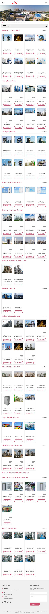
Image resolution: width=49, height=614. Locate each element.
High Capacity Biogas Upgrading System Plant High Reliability (30, 438)
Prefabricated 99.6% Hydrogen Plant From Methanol (7, 253)
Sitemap (10, 611)
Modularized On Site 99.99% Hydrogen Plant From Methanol (30, 253)
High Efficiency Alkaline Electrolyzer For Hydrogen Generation (30, 498)
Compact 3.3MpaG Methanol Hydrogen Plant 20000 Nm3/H (41, 253)
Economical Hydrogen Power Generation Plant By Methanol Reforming (7, 74)
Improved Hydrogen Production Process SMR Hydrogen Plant (7, 152)
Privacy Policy (5, 611)
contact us (34, 604)
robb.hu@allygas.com (8, 598)
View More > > (44, 30)
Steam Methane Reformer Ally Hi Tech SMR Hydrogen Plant (30, 152)
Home (4, 22)
